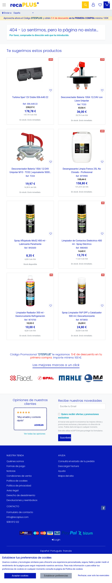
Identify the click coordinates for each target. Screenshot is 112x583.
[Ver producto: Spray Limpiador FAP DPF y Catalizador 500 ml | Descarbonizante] (81, 291)
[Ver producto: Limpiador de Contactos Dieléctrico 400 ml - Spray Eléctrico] (81, 219)
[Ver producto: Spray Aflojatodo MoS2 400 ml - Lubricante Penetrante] (30, 219)
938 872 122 (13, 522)
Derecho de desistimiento (21, 495)
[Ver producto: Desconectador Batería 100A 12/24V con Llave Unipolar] (81, 75)
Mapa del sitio (66, 476)
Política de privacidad (19, 485)
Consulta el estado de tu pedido (76, 461)
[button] (23, 12)
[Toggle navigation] (4, 4)
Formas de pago (16, 466)
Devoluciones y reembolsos (22, 500)
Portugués (56, 551)
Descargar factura (68, 466)
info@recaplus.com (18, 517)
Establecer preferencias (56, 575)
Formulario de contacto (20, 512)
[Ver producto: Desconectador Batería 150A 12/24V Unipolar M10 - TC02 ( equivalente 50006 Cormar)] (30, 147)
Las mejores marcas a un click (56, 365)
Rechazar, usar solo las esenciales (93, 575)
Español (44, 551)
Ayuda (61, 471)
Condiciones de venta (19, 476)
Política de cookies (17, 480)
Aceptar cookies (20, 575)
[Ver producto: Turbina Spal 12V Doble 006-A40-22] (30, 75)
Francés (67, 551)
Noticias (11, 471)
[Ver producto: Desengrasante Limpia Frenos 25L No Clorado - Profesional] (81, 147)
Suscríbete (65, 437)
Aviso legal (12, 490)
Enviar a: (8, 13)
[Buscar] (85, 4)
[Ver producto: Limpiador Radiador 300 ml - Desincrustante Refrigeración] (30, 291)
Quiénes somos (15, 461)
